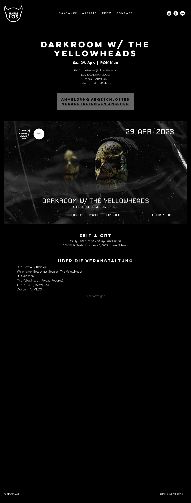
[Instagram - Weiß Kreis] (169, 13)
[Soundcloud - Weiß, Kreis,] (182, 13)
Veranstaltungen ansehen (95, 104)
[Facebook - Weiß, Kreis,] (175, 13)
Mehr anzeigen (95, 296)
